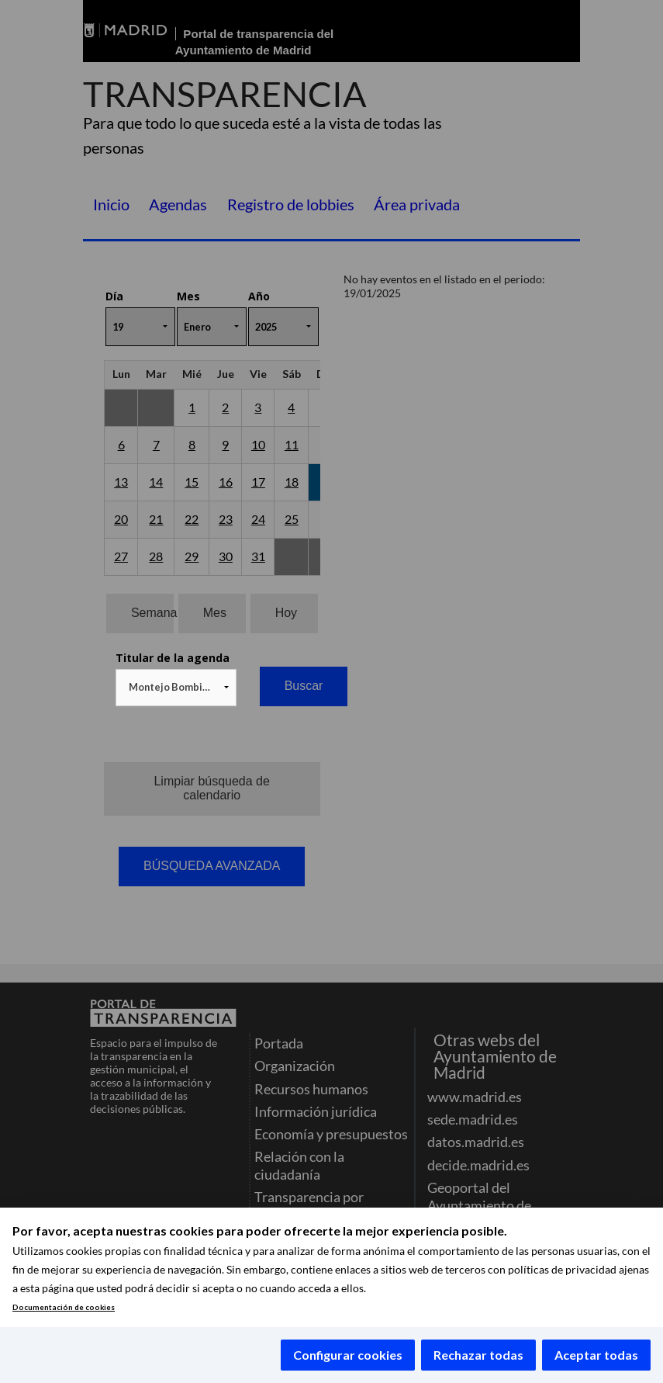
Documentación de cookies (63, 1307)
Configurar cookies (347, 1354)
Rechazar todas (478, 1354)
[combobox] (176, 687)
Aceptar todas (596, 1354)
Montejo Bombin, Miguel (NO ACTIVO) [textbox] (179, 687)
